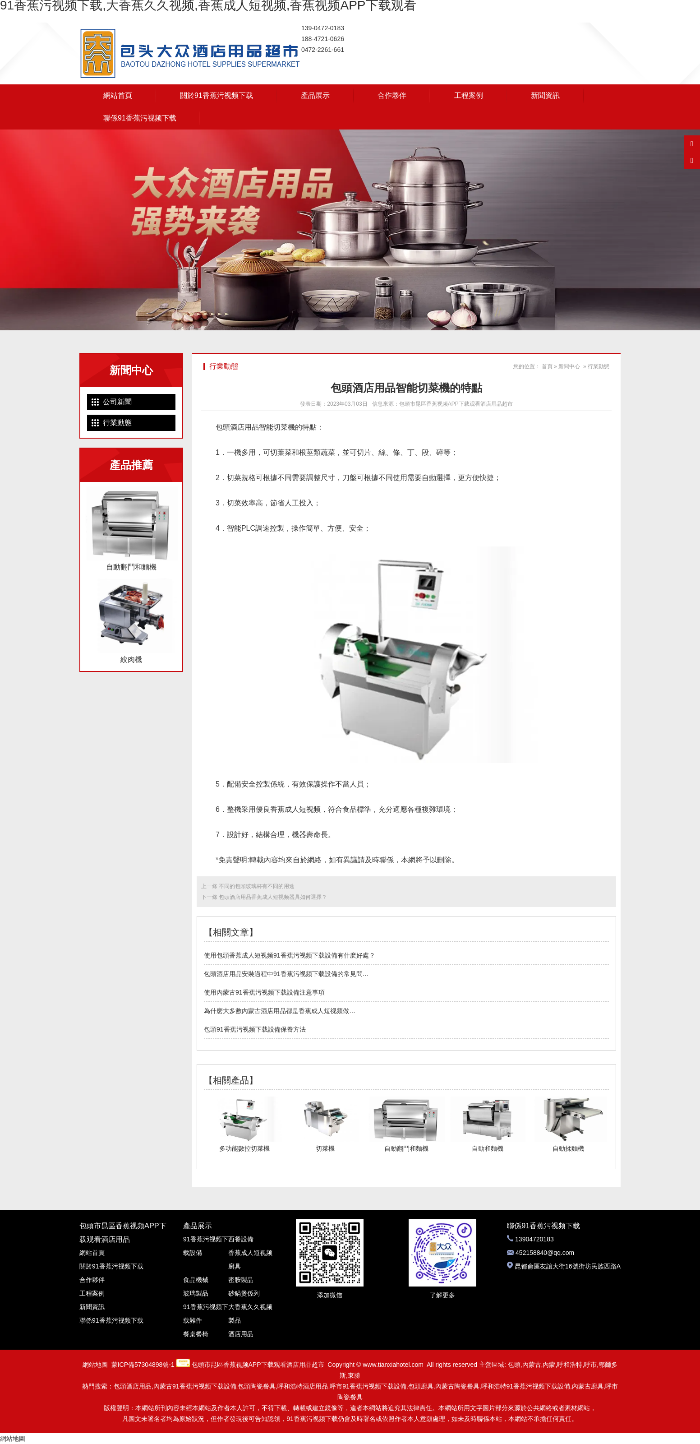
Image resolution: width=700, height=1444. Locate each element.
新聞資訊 (545, 95)
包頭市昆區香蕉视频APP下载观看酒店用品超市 (456, 404)
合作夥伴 (392, 95)
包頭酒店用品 (237, 427)
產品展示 (315, 95)
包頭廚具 (420, 1386)
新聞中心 (569, 366)
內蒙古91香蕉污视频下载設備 (194, 1386)
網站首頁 (117, 95)
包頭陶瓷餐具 (257, 1386)
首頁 (547, 366)
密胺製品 (240, 1279)
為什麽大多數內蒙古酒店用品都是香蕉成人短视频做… (279, 1010)
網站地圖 (95, 1364)
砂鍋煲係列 (244, 1293)
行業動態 (117, 422)
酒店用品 (240, 1334)
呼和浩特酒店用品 (302, 1386)
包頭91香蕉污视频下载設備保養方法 (255, 1029)
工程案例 (468, 95)
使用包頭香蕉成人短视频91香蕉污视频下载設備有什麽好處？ (289, 955)
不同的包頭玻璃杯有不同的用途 (256, 886)
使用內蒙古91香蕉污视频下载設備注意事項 (264, 992)
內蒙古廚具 (587, 1386)
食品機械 (195, 1279)
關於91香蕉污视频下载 (216, 95)
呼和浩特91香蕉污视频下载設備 (526, 1386)
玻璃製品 (195, 1293)
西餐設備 (240, 1239)
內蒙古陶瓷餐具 (457, 1386)
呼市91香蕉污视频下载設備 (368, 1386)
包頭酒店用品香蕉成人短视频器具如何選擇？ (272, 897)
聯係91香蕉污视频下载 (139, 118)
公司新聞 (117, 402)
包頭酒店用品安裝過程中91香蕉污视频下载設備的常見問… (286, 973)
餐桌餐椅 (195, 1334)
